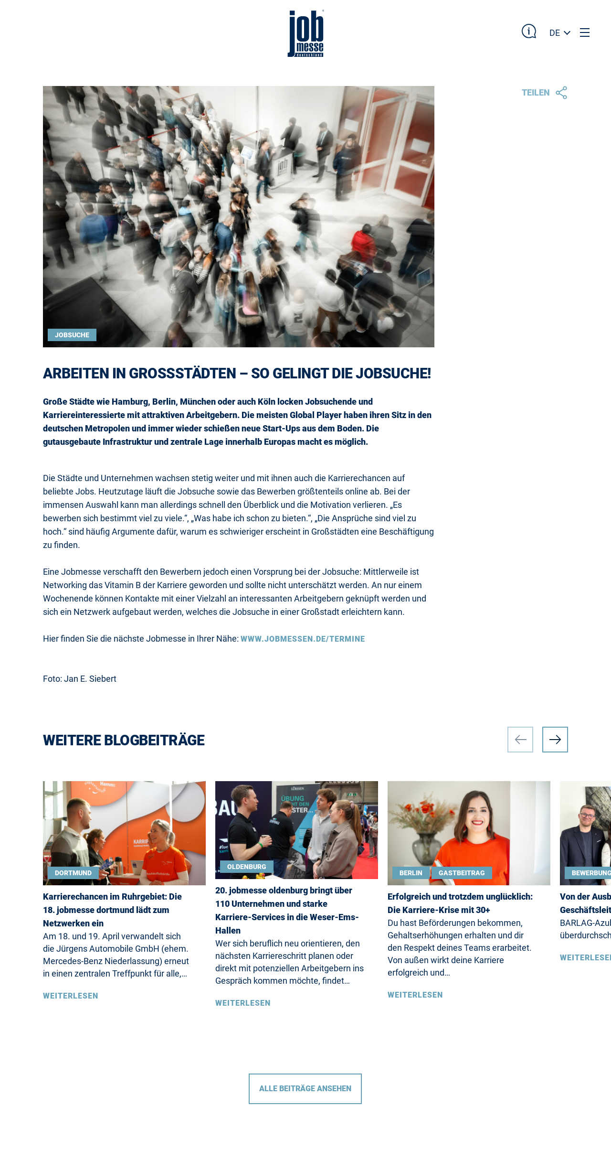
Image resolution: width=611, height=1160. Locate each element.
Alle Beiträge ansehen (305, 827)
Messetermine (74, 973)
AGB (140, 1048)
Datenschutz (161, 1027)
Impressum (156, 973)
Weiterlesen (70, 734)
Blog (53, 1048)
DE (554, 33)
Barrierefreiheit (80, 1027)
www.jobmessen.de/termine (303, 377)
